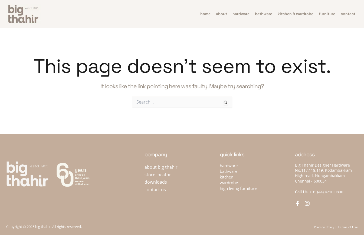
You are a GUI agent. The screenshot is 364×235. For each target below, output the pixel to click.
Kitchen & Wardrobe (295, 13)
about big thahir (161, 167)
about (221, 13)
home (205, 13)
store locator (158, 175)
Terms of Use (348, 227)
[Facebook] (297, 203)
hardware (241, 13)
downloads (156, 182)
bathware (263, 13)
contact (348, 13)
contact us (155, 190)
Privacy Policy (324, 227)
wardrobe (229, 182)
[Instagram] (307, 203)
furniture (327, 13)
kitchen (226, 177)
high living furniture (238, 188)
